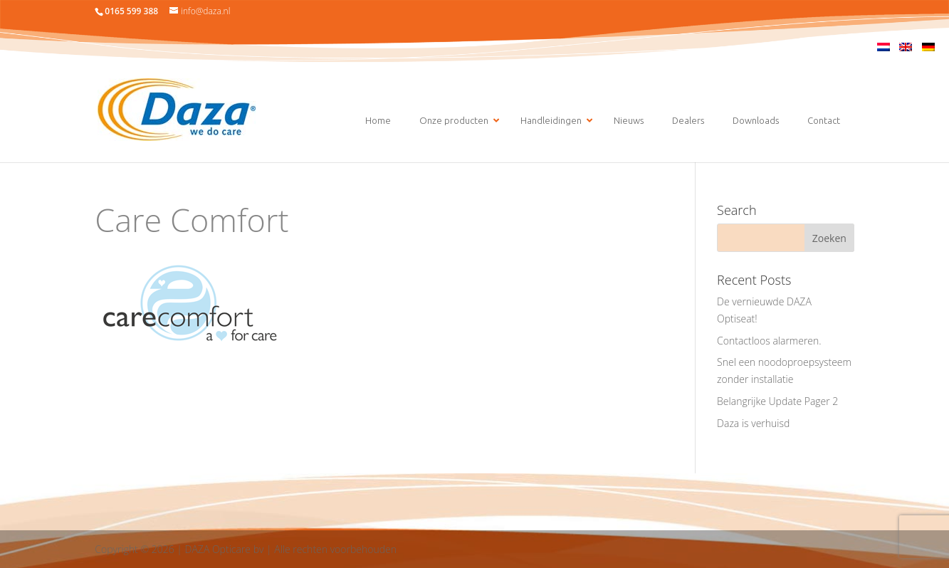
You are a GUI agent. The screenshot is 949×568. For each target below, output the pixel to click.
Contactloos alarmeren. (769, 340)
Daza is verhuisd (753, 423)
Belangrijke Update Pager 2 (777, 401)
